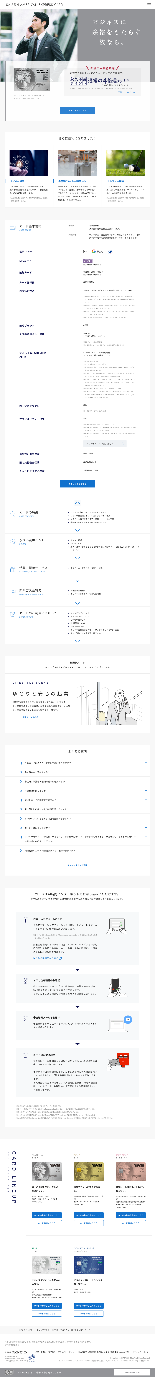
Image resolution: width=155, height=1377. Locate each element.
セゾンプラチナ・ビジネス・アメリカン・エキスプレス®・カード (63, 1330)
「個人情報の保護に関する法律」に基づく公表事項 (97, 1352)
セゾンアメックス (25, 1330)
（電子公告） (51, 1352)
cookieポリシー (125, 1352)
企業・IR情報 (40, 1352)
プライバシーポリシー (67, 1352)
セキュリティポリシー (141, 1352)
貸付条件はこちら (12, 1344)
